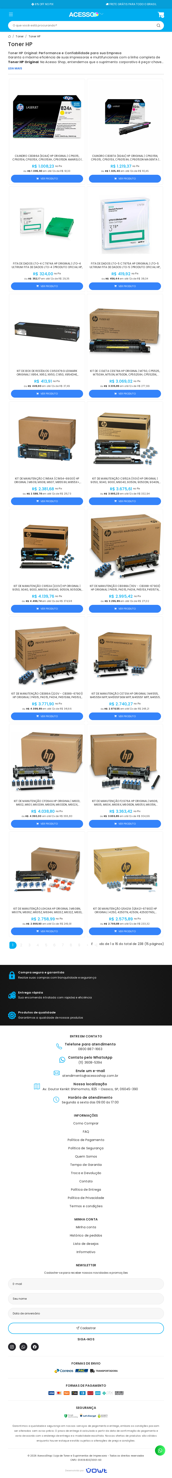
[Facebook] (35, 1347)
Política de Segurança (85, 1148)
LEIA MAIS (15, 68)
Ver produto (47, 178)
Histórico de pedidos (86, 1235)
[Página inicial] (86, 14)
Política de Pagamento (86, 1140)
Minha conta (86, 1227)
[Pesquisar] (158, 25)
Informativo (86, 1252)
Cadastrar (86, 1328)
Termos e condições (86, 1206)
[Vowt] (86, 1470)
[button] (11, 15)
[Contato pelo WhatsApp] (160, 1450)
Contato (86, 1181)
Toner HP (35, 36)
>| (95, 945)
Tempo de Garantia (86, 1164)
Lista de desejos (86, 1243)
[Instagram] (12, 1347)
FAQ (86, 1131)
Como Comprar (86, 1123)
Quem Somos (86, 1156)
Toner (20, 36)
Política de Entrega (86, 1189)
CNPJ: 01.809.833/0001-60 (86, 1460)
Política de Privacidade (86, 1198)
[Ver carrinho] (161, 14)
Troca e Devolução (86, 1173)
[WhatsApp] (23, 1347)
